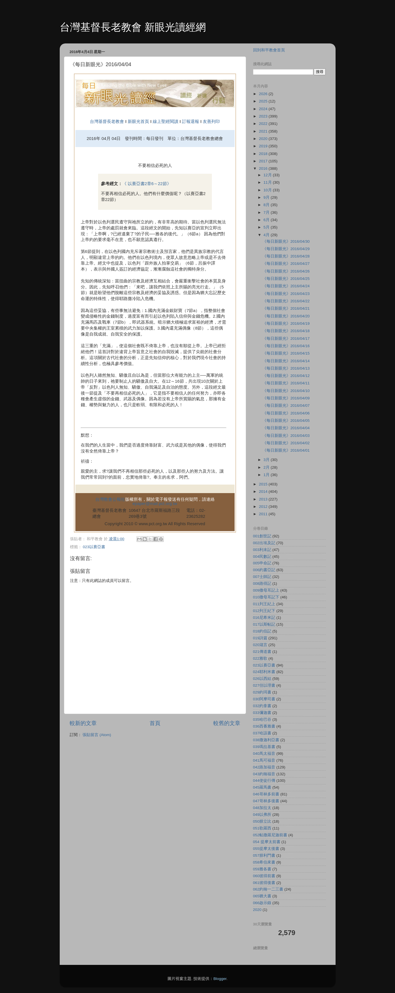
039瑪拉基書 (264, 747)
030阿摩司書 (264, 699)
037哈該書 (262, 733)
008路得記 (262, 583)
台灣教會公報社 (110, 499)
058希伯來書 (264, 862)
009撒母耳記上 (266, 590)
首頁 (155, 723)
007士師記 (262, 577)
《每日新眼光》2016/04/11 (286, 383)
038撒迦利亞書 (266, 740)
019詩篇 (260, 638)
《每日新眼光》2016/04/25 (286, 278)
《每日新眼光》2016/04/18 (286, 331)
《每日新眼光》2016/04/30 (286, 241)
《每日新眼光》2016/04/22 (286, 301)
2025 (263, 101)
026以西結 (262, 678)
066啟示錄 (262, 903)
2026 (263, 94)
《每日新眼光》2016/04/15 (286, 353)
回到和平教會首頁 (269, 50)
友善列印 (211, 121)
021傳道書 (262, 652)
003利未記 (262, 550)
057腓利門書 (264, 855)
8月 (267, 205)
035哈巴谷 (262, 719)
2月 (267, 467)
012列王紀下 (264, 611)
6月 (267, 220)
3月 (267, 460)
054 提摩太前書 (266, 842)
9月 (267, 197)
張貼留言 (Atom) (96, 735)
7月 (267, 212)
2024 (263, 109)
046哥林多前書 (266, 794)
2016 (263, 168)
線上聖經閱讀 (165, 121)
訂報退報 (190, 121)
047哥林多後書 (266, 801)
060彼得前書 (264, 876)
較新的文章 (83, 723)
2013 (263, 499)
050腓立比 (262, 821)
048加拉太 (262, 808)
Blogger (219, 979)
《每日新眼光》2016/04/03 (286, 435)
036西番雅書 (264, 726)
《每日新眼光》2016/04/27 (286, 263)
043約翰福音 (264, 774)
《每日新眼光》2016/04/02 (286, 443)
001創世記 (262, 536)
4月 (267, 235)
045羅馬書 (262, 787)
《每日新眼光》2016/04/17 (286, 338)
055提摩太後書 (266, 849)
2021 (263, 131)
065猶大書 (262, 896)
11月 (268, 182)
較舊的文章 (226, 723)
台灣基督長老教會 (107, 121)
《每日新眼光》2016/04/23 (286, 294)
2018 (263, 154)
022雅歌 (260, 658)
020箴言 (260, 645)
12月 (268, 175)
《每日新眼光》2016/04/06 (286, 413)
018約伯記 (262, 631)
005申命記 (262, 563)
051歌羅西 (262, 828)
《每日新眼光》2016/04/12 (286, 376)
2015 (263, 484)
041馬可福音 (264, 760)
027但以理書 (264, 685)
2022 (263, 123)
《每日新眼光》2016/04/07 (286, 405)
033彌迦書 (262, 713)
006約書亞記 (264, 570)
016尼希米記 (264, 617)
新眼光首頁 (138, 121)
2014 (263, 491)
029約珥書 (262, 692)
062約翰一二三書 (268, 889)
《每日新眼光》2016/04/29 (286, 249)
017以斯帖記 (264, 624)
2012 (263, 506)
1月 (267, 475)
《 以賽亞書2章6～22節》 (146, 183)
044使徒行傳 (264, 780)
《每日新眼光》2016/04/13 (286, 368)
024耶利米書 (264, 672)
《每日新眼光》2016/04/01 (286, 450)
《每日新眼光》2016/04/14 (286, 361)
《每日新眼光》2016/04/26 (286, 271)
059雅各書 (262, 869)
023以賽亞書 (94, 547)
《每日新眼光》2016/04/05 (286, 420)
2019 (263, 146)
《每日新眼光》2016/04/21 (286, 308)
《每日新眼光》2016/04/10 (286, 391)
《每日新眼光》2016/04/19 (286, 323)
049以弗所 (262, 814)
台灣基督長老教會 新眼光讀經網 (133, 27)
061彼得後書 (264, 883)
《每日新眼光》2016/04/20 (286, 316)
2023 (263, 116)
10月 (268, 190)
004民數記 (262, 556)
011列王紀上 (264, 604)
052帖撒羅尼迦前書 (270, 835)
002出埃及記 (264, 543)
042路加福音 (264, 767)
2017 (263, 161)
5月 (267, 227)
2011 (263, 514)
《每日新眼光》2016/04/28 (286, 256)
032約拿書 (262, 706)
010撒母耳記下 (266, 597)
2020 (263, 139)
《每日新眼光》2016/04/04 (286, 428)
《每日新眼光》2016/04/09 (286, 398)
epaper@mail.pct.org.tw (155, 503)
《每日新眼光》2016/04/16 (286, 346)
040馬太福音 (264, 753)
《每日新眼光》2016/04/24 (286, 286)
